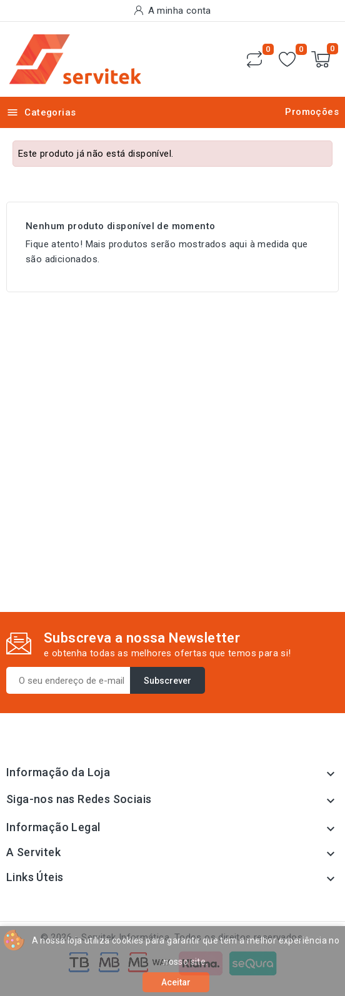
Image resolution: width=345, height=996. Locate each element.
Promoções (312, 111)
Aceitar (176, 982)
